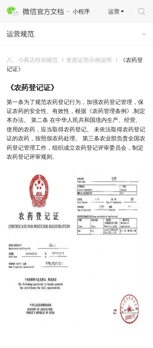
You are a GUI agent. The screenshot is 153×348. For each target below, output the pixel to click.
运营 (114, 11)
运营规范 (20, 34)
